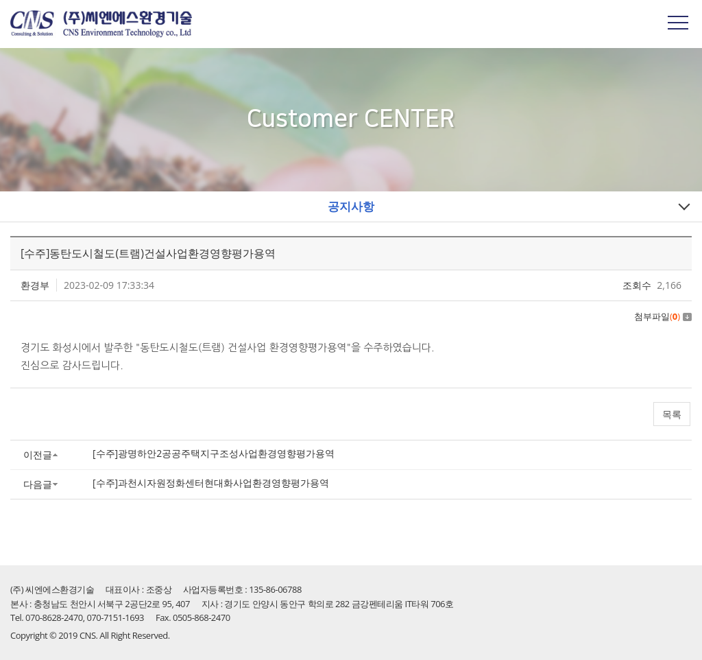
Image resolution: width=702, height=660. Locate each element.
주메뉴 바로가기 (0, 0)
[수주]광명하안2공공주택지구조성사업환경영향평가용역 (214, 453)
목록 (671, 414)
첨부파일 (663, 316)
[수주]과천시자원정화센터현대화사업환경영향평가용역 (211, 482)
